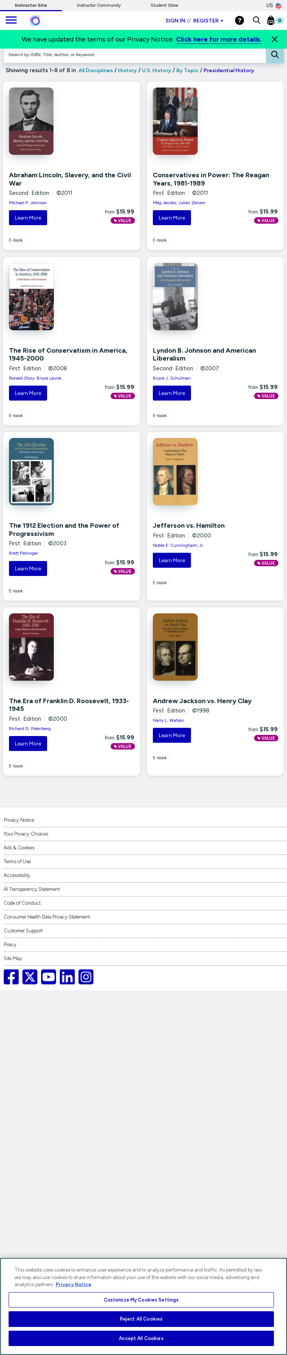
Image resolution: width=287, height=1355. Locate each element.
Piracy (10, 944)
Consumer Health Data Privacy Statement (47, 917)
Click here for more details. (219, 39)
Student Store (164, 5)
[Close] (274, 39)
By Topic (187, 70)
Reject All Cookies (141, 1319)
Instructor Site (31, 5)
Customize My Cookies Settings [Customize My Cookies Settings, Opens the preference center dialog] (141, 1300)
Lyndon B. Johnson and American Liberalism (204, 354)
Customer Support (23, 931)
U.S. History (156, 70)
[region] (143, 1306)
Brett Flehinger (23, 553)
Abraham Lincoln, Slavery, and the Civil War (70, 179)
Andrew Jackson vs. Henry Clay (202, 701)
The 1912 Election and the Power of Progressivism (64, 529)
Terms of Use (17, 861)
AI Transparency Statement (32, 889)
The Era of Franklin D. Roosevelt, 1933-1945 (69, 705)
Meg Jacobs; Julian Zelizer (179, 202)
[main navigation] (11, 20)
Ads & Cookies (19, 847)
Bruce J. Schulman (172, 378)
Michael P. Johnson (28, 202)
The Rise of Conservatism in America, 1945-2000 (68, 354)
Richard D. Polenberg (30, 728)
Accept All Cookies (141, 1338)
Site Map (13, 958)
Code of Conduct (22, 903)
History (127, 70)
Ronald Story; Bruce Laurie (35, 378)
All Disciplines (95, 70)
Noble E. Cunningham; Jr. (178, 545)
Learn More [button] (28, 218)
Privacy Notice (19, 820)
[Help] (239, 20)
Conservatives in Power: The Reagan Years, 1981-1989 (211, 179)
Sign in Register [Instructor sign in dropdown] (194, 21)
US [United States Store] (273, 5)
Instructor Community (99, 5)
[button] (256, 20)
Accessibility (17, 875)
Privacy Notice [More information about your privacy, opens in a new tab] (74, 1284)
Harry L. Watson (168, 720)
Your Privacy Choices (26, 834)
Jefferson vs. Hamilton (189, 525)
